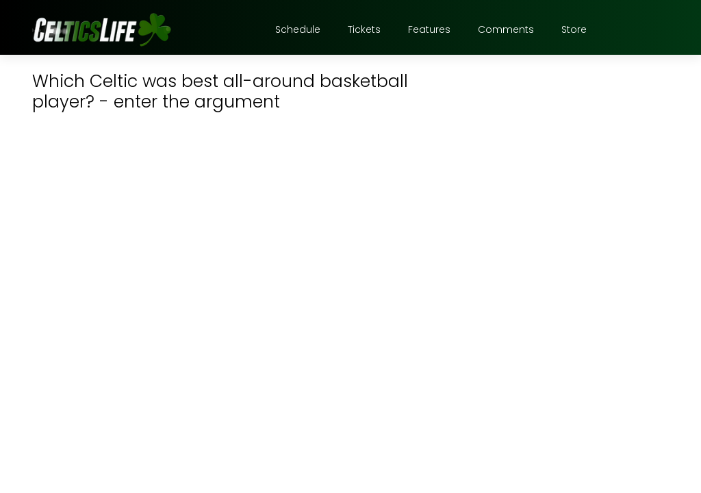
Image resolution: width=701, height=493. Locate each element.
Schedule (297, 29)
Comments (506, 29)
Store (574, 29)
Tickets (364, 29)
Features (429, 29)
